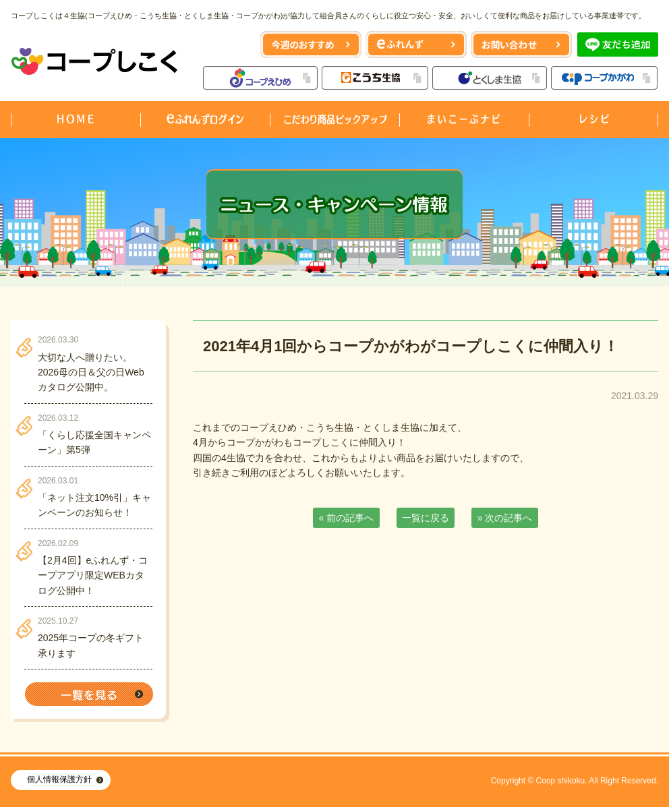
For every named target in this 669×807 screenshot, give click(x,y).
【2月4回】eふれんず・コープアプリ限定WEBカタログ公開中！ (93, 575)
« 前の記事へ (346, 517)
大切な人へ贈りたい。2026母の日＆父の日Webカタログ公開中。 (91, 372)
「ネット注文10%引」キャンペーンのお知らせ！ (94, 505)
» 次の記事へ (505, 517)
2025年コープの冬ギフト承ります (91, 645)
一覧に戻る (425, 517)
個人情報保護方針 (59, 779)
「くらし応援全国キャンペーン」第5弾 (94, 442)
